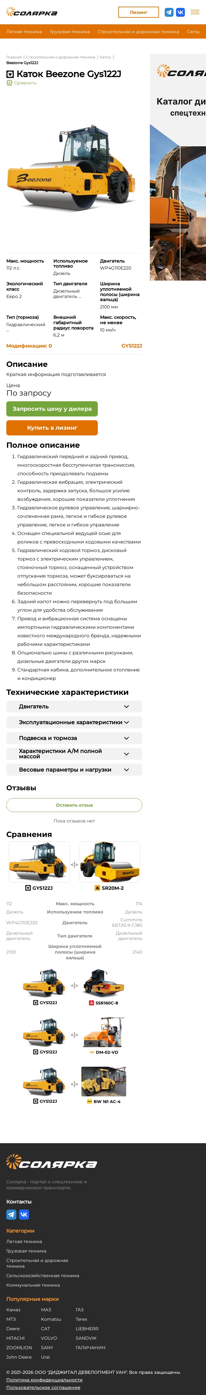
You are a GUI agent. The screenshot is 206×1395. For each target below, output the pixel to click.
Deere (13, 1328)
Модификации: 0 (29, 346)
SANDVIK (86, 1338)
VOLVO (49, 1338)
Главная (14, 57)
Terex (81, 1319)
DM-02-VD (107, 1052)
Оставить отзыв (74, 805)
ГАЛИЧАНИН (91, 1347)
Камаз (13, 1310)
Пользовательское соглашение (43, 1387)
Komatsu (51, 1319)
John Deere (19, 1357)
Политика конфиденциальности (44, 1380)
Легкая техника (24, 31)
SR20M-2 (113, 888)
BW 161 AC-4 (107, 1101)
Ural (45, 1357)
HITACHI (15, 1338)
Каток (105, 57)
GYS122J (131, 346)
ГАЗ (80, 1310)
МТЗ (11, 1319)
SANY (47, 1347)
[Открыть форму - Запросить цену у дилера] (52, 408)
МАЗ (46, 1310)
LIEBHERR (87, 1328)
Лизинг (138, 12)
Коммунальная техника (33, 1285)
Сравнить (21, 83)
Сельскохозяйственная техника (42, 1275)
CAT (45, 1328)
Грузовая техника (70, 31)
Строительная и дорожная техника (138, 31)
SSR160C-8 (107, 1002)
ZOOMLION (19, 1347)
